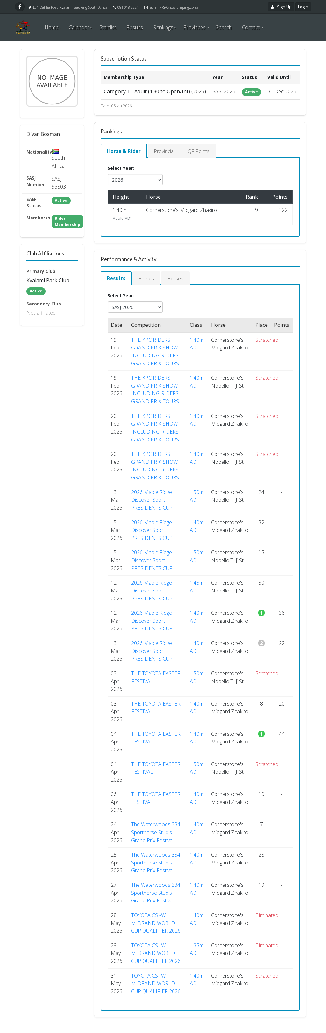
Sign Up (281, 7)
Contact (251, 27)
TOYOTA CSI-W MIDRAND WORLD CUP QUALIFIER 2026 (156, 924)
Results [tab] (117, 279)
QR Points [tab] (204, 151)
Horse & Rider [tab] (125, 151)
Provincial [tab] (168, 151)
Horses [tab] (179, 279)
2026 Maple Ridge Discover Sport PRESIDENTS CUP (152, 501)
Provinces (194, 27)
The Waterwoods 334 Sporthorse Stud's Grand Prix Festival (155, 833)
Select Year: (121, 169)
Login (303, 7)
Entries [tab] (149, 279)
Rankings (163, 27)
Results (134, 27)
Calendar (79, 27)
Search (224, 27)
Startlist (107, 27)
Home (52, 27)
